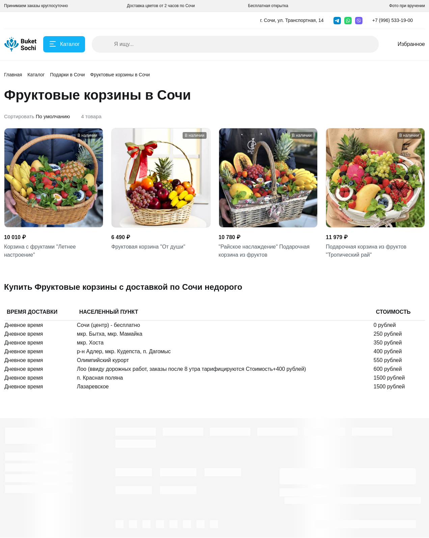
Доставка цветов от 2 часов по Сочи (161, 5)
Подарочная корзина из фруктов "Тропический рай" (366, 251)
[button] (394, 20)
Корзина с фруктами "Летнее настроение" (40, 251)
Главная (13, 74)
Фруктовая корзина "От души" (148, 247)
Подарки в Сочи (67, 74)
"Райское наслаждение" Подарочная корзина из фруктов (264, 251)
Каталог (36, 74)
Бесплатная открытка (268, 5)
